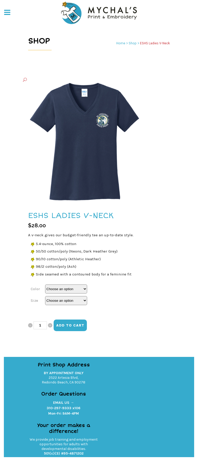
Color (35, 289)
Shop (133, 43)
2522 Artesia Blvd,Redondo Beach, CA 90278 (63, 379)
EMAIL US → (63, 402)
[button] (94, 80)
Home (120, 43)
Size (34, 300)
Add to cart (70, 325)
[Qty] (40, 325)
